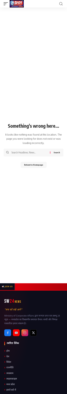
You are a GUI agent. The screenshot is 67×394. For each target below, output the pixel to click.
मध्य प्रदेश (9, 384)
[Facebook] (7, 332)
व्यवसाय (8, 373)
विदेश (7, 362)
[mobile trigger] (7, 4)
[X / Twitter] (33, 332)
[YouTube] (16, 332)
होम (7, 351)
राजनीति (9, 368)
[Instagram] (24, 332)
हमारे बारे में (10, 390)
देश (6, 356)
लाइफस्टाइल (10, 379)
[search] (60, 4)
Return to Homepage (33, 165)
